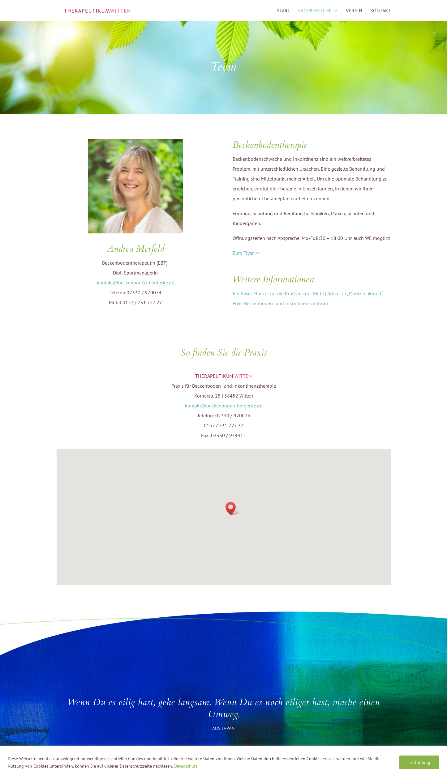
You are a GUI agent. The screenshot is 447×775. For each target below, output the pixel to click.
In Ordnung (419, 762)
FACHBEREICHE (315, 11)
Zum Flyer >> (246, 253)
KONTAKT (380, 11)
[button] (233, 508)
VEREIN (354, 11)
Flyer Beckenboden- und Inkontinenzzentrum (280, 303)
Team (223, 67)
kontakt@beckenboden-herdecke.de (135, 282)
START (283, 11)
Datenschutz (185, 766)
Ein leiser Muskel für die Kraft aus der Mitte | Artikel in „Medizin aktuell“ (308, 293)
